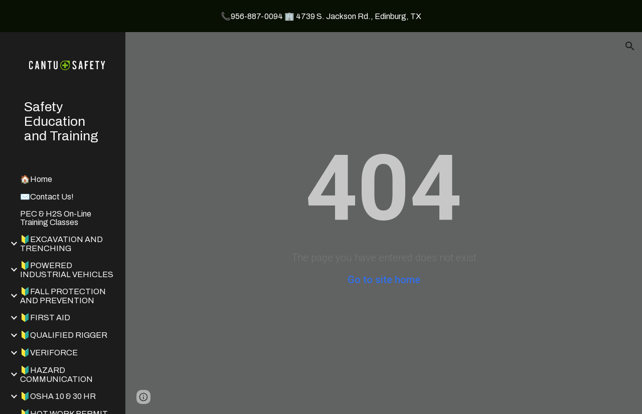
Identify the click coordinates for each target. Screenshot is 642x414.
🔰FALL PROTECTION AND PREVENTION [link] (63, 296)
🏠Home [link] (36, 179)
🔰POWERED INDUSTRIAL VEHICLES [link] (66, 270)
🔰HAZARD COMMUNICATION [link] (56, 374)
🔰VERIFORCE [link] (49, 352)
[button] (630, 46)
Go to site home (384, 280)
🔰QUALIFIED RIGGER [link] (63, 335)
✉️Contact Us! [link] (47, 196)
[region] (321, 16)
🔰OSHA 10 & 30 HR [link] (58, 396)
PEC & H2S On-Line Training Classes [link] (55, 218)
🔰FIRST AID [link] (45, 317)
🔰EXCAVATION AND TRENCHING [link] (61, 244)
